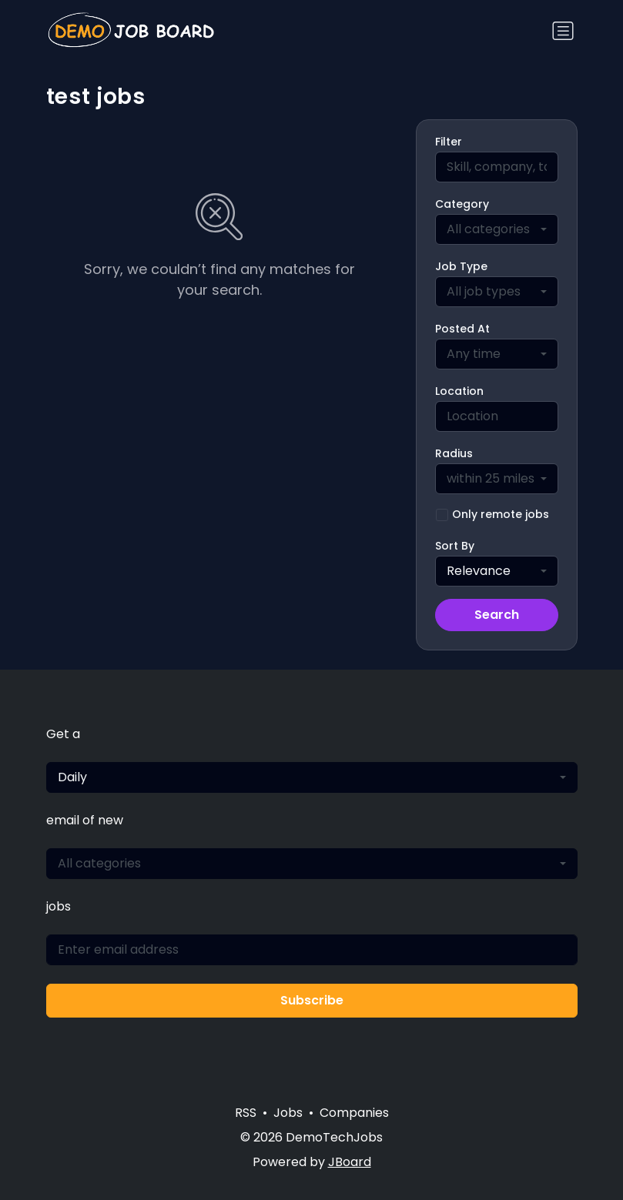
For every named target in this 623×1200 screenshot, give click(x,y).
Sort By (454, 545)
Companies (354, 1112)
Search (496, 614)
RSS (245, 1112)
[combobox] (496, 229)
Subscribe (311, 1000)
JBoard (349, 1162)
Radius (454, 453)
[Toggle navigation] (563, 30)
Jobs (288, 1112)
